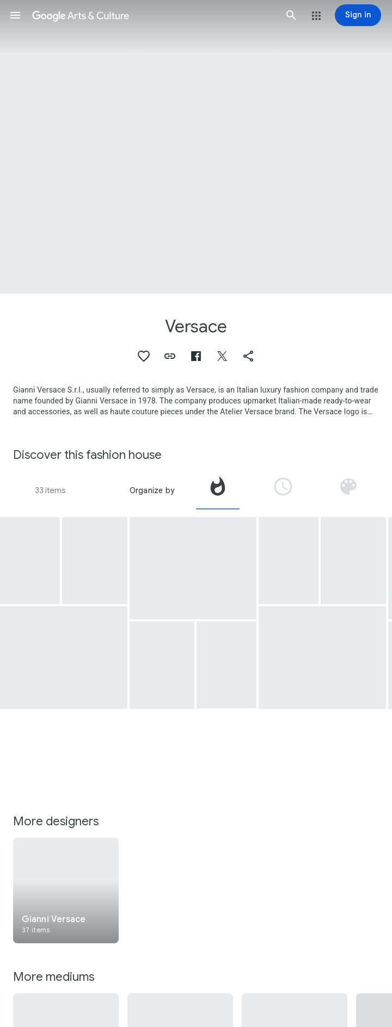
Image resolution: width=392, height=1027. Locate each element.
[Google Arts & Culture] (153, 15)
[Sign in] (358, 15)
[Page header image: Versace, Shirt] (196, 147)
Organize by (152, 490)
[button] (15, 15)
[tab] (218, 490)
